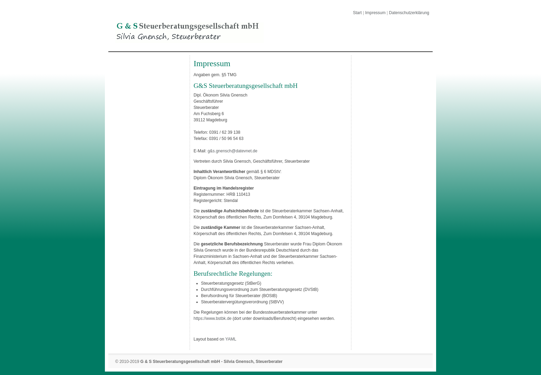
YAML (230, 339)
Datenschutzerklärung (409, 12)
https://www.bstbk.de (213, 318)
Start (357, 12)
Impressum (375, 12)
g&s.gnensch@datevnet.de (232, 151)
